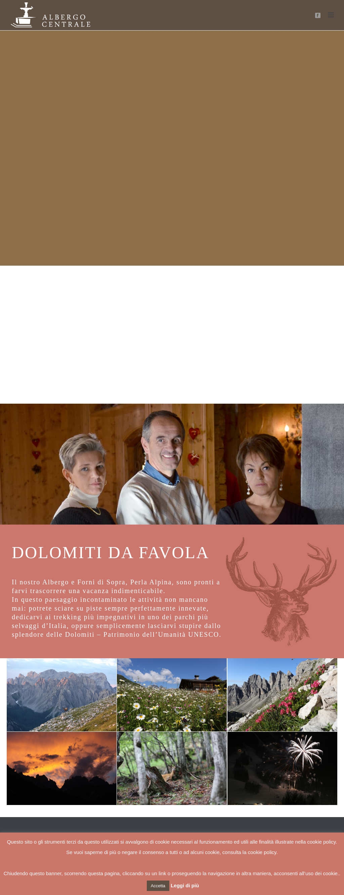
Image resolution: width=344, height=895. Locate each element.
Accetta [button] (158, 885)
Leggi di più (185, 885)
